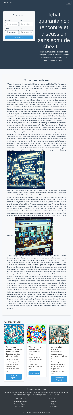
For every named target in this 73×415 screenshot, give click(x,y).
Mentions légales (19, 404)
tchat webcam (34, 373)
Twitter (53, 404)
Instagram (53, 406)
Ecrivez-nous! (19, 406)
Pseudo (7, 20)
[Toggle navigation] (68, 3)
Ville (21, 28)
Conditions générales (20, 401)
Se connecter (19, 37)
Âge (21, 20)
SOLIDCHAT (7, 3)
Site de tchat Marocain (59, 379)
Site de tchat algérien (14, 377)
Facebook (53, 401)
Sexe (7, 28)
